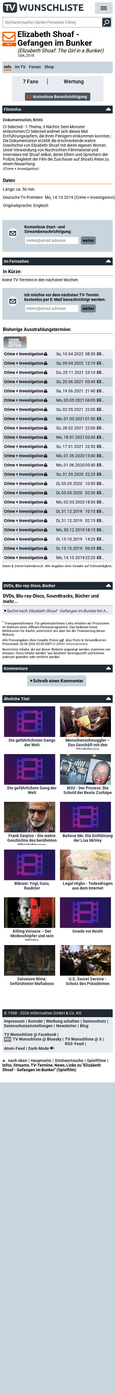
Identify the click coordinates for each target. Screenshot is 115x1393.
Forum (35, 67)
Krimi (38, 119)
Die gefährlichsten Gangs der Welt (32, 742)
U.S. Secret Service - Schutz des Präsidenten (87, 981)
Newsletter (66, 1025)
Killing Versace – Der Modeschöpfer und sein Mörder (32, 934)
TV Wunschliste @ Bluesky (37, 1039)
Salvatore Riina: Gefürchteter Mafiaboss (32, 981)
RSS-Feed (74, 1043)
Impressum (14, 1021)
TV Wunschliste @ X (83, 1039)
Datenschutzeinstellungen (28, 1025)
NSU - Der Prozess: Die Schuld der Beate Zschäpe (87, 790)
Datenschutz (94, 1021)
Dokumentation (17, 119)
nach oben (14, 1060)
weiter (88, 240)
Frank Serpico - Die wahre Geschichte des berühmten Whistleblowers (32, 839)
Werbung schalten (62, 1021)
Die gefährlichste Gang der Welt (31, 790)
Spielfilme (96, 1060)
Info (7, 67)
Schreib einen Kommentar (58, 680)
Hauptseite (41, 1060)
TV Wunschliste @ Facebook (30, 1034)
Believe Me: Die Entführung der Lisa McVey (88, 838)
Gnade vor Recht (87, 931)
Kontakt (35, 1021)
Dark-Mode (42, 1048)
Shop (49, 67)
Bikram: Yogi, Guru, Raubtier (32, 885)
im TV (20, 67)
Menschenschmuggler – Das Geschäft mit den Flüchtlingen (87, 743)
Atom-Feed (14, 1048)
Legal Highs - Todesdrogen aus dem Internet (88, 885)
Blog (84, 1025)
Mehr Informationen (72, 644)
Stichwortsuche (69, 1060)
